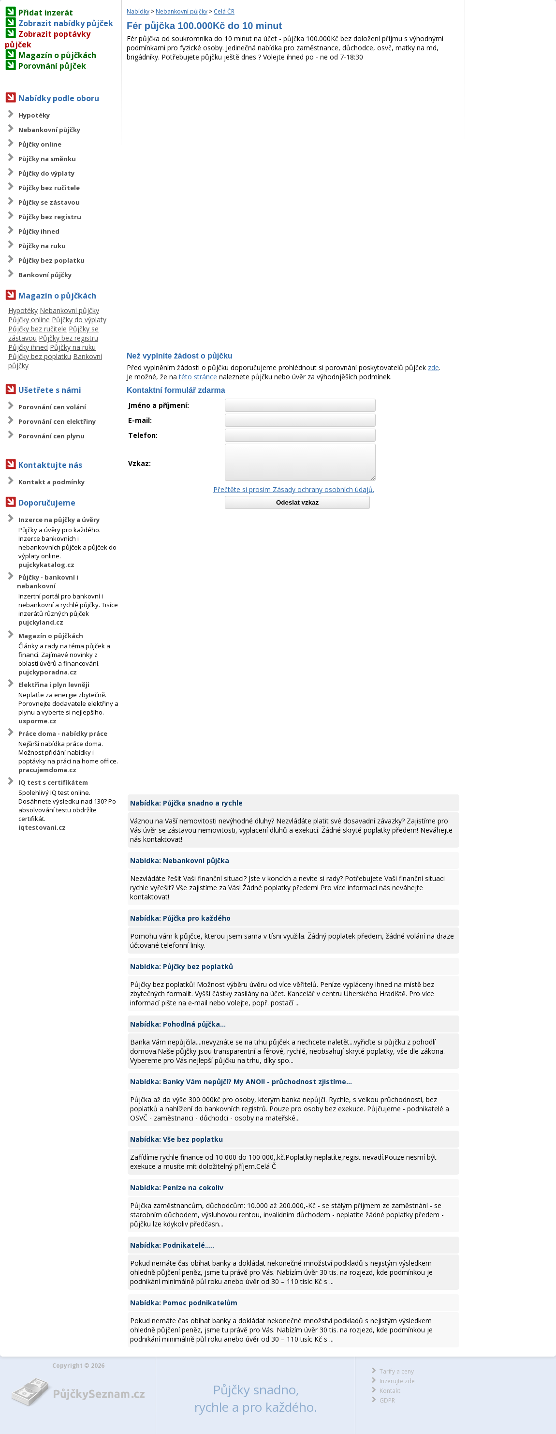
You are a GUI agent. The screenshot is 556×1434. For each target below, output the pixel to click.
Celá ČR (224, 11)
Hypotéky (34, 115)
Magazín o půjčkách (57, 55)
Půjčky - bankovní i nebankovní (47, 581)
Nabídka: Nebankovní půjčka (179, 860)
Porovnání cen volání (52, 407)
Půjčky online (39, 144)
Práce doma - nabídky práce (62, 733)
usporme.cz (37, 721)
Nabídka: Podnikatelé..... (172, 1245)
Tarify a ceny (397, 1371)
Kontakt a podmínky (51, 482)
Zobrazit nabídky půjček (65, 23)
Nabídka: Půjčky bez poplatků (181, 966)
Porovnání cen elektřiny (57, 421)
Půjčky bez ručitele (49, 187)
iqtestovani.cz (42, 827)
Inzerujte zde (397, 1381)
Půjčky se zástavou (49, 202)
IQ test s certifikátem (53, 782)
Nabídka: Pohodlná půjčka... (178, 1024)
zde (433, 367)
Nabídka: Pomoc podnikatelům (183, 1302)
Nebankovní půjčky (49, 129)
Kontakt (390, 1391)
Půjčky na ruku (42, 245)
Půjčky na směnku (47, 158)
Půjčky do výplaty (46, 173)
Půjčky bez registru (49, 216)
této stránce (198, 376)
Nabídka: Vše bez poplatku (176, 1139)
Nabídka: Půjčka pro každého (180, 918)
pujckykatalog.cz (46, 564)
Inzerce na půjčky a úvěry (59, 519)
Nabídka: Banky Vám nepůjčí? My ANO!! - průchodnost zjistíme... (241, 1081)
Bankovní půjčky (45, 274)
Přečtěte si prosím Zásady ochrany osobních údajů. (293, 489)
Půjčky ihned (38, 231)
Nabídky (138, 11)
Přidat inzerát (45, 12)
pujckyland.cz (40, 622)
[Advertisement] (293, 134)
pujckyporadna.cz (47, 672)
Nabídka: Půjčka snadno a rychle (186, 802)
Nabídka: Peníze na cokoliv (176, 1187)
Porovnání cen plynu (51, 436)
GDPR (387, 1400)
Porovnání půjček (52, 65)
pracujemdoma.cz (47, 769)
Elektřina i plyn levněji (53, 684)
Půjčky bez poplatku (51, 260)
